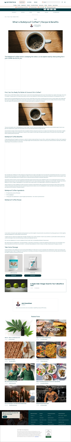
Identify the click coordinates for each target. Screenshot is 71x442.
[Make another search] (35, 15)
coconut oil (11, 194)
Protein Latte (32, 272)
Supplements (23, 5)
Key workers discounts (62, 424)
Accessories (41, 5)
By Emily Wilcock (44, 361)
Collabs (45, 5)
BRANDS (35, 2)
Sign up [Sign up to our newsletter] (4, 416)
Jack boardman (26, 303)
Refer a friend (62, 415)
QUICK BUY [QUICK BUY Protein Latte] (32, 275)
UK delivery (32, 424)
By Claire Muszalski (44, 383)
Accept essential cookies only (48, 434)
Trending (14, 5)
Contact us (33, 415)
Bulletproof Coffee (15, 16)
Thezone (8, 16)
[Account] (62, 2)
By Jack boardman (37, 25)
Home (6, 16)
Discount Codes (61, 417)
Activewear (41, 417)
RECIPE (35, 19)
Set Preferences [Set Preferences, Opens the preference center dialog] (48, 431)
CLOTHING (29, 2)
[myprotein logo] (10, 2)
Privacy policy (50, 422)
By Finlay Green (44, 405)
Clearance (50, 5)
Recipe (11, 16)
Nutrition (22, 12)
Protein (19, 5)
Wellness (46, 12)
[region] (35, 433)
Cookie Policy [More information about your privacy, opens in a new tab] (37, 436)
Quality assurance (51, 417)
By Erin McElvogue (13, 405)
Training (38, 12)
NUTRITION (22, 2)
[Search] (42, 2)
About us (49, 415)
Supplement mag (61, 422)
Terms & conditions (51, 424)
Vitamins (28, 5)
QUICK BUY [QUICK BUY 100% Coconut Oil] (13, 275)
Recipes (31, 12)
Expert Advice (55, 5)
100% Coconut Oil (14, 272)
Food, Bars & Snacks (34, 5)
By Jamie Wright (12, 361)
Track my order (33, 422)
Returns (32, 417)
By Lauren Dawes (44, 339)
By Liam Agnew (11, 339)
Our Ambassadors (56, 12)
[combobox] (51, 2)
